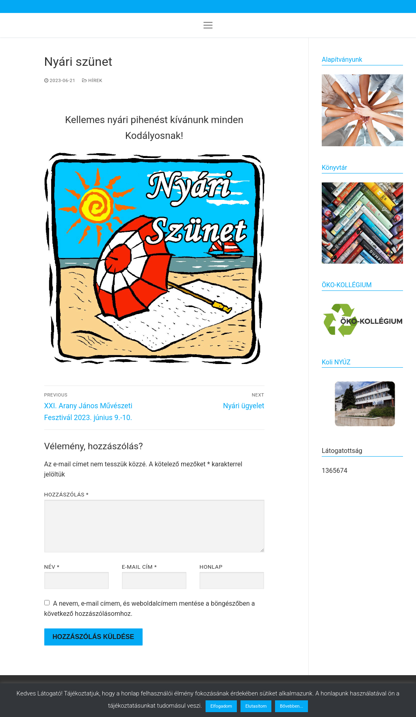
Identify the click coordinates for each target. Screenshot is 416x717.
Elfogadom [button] (221, 706)
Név (52, 566)
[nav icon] (208, 25)
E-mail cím (139, 566)
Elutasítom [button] (255, 706)
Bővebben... (291, 706)
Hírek (92, 80)
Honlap (211, 566)
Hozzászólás (66, 494)
